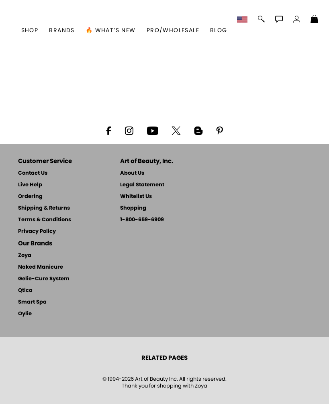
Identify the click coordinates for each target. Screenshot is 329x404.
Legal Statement (142, 185)
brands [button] (61, 30)
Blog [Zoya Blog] (218, 30)
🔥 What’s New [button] (111, 30)
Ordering (30, 196)
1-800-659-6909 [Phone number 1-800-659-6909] (142, 219)
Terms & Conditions (44, 219)
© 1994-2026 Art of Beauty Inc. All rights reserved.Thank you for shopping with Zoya (164, 383)
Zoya (24, 255)
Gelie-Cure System (43, 279)
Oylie (25, 313)
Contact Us (32, 173)
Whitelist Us (136, 196)
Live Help (30, 185)
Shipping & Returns (44, 208)
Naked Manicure (40, 267)
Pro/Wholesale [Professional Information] (173, 30)
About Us (132, 173)
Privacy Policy (37, 231)
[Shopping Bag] (314, 20)
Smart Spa (32, 302)
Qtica (25, 290)
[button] (243, 20)
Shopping (133, 208)
